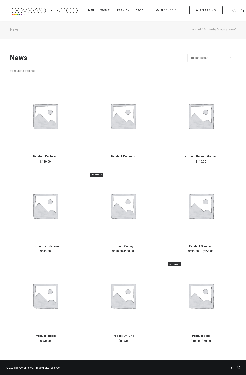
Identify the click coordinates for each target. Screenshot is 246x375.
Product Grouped (201, 249)
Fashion (127, 11)
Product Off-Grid (123, 338)
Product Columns (123, 159)
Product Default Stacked (200, 159)
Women (110, 11)
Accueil (196, 32)
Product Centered (45, 159)
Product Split (201, 338)
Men (95, 11)
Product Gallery (123, 249)
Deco (144, 11)
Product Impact (45, 338)
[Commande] (211, 61)
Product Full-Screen (45, 249)
